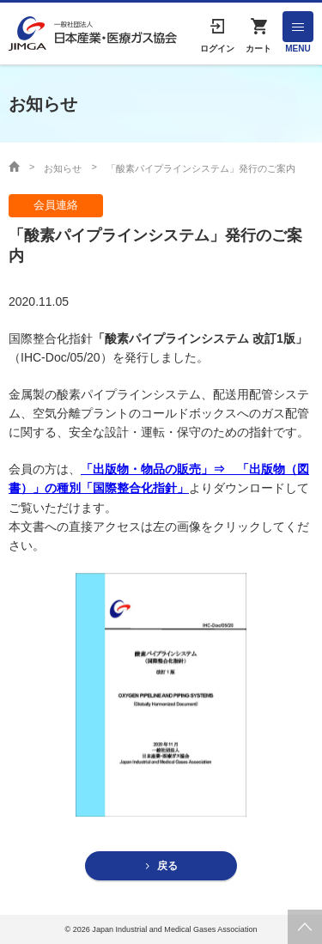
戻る (167, 866)
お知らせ (63, 168)
